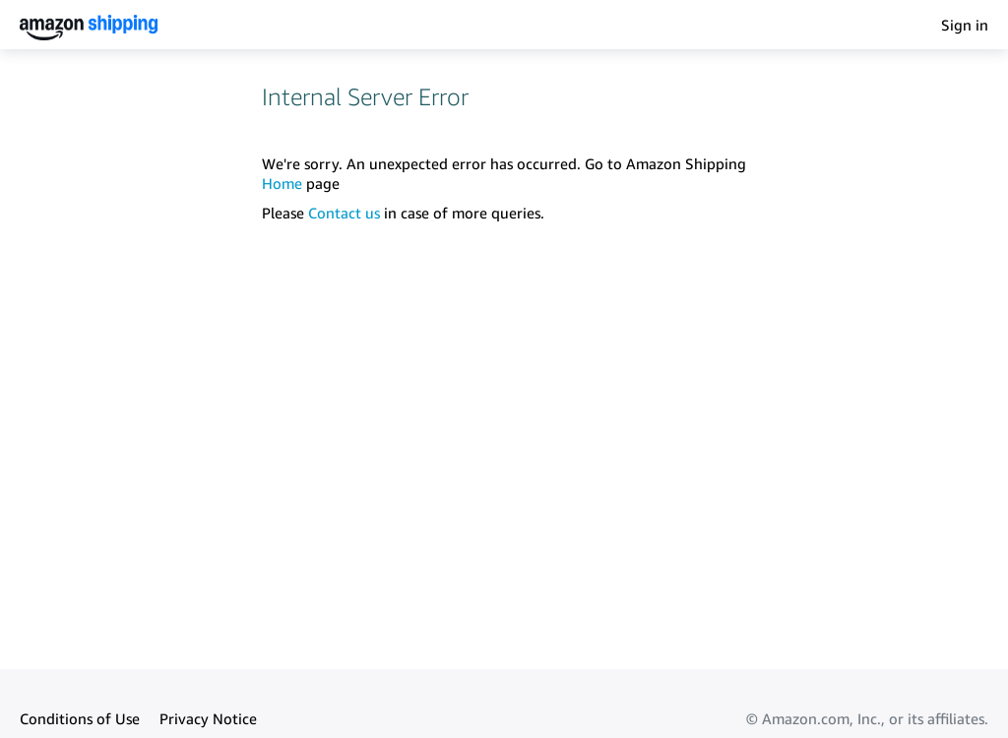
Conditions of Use (80, 718)
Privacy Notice (208, 718)
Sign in (964, 24)
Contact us (344, 212)
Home (282, 183)
